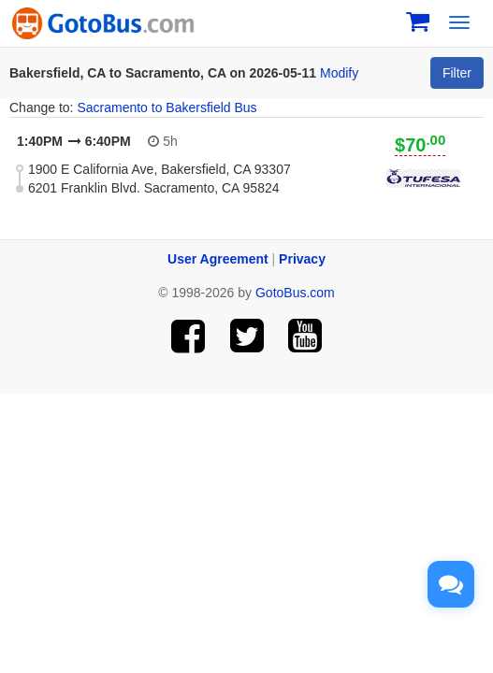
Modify (339, 72)
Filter (456, 72)
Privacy (302, 258)
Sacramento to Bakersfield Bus (166, 107)
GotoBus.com (295, 292)
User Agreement (217, 258)
